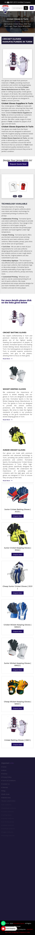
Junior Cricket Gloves (14, 450)
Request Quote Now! (18, 164)
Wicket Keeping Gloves (14, 389)
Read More (7, 359)
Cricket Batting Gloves (14, 333)
